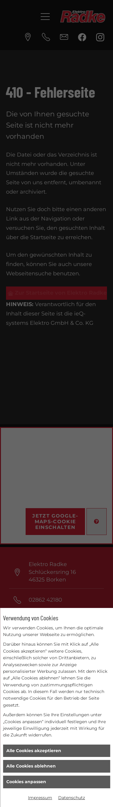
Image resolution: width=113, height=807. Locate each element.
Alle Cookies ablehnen (31, 766)
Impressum (40, 797)
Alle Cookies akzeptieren (33, 750)
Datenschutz (71, 797)
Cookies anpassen (26, 781)
